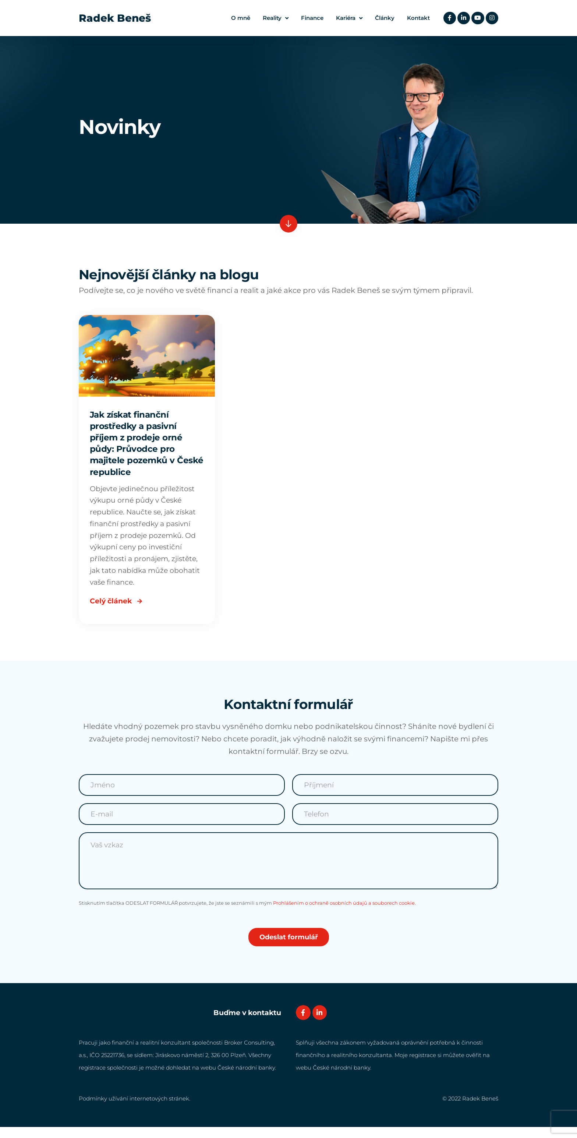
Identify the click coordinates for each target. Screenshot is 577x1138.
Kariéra (347, 18)
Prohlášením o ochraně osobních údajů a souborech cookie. (344, 914)
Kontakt (417, 17)
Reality (274, 18)
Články (383, 17)
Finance (311, 17)
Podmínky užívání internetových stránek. (134, 1109)
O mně (239, 17)
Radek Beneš (115, 18)
